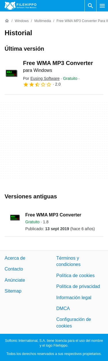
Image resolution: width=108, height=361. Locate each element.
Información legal (73, 297)
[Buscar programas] (90, 5)
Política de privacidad (78, 286)
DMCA (63, 308)
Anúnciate (15, 280)
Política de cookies (75, 275)
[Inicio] (7, 20)
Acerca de (15, 258)
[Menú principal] (102, 5)
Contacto (14, 269)
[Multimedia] (42, 21)
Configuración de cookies (73, 322)
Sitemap (13, 291)
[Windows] (22, 21)
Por (41, 78)
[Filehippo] (20, 5)
